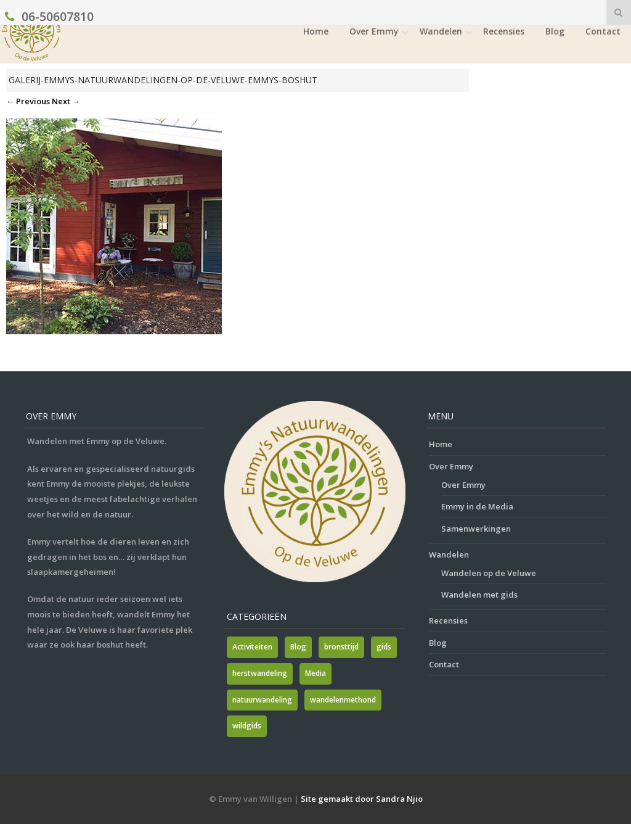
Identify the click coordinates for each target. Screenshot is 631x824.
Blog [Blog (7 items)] (298, 646)
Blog (554, 31)
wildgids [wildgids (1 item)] (246, 725)
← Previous (28, 101)
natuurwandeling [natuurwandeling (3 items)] (262, 699)
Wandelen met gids (479, 594)
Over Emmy (374, 31)
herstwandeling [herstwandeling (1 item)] (259, 673)
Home (315, 31)
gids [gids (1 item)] (384, 646)
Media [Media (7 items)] (315, 673)
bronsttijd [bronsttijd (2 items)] (341, 646)
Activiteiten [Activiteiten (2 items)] (252, 646)
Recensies (503, 31)
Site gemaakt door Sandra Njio (362, 798)
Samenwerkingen (476, 528)
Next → (66, 101)
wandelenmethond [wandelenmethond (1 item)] (343, 699)
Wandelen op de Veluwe (488, 573)
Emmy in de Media (477, 506)
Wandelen (441, 31)
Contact (603, 31)
